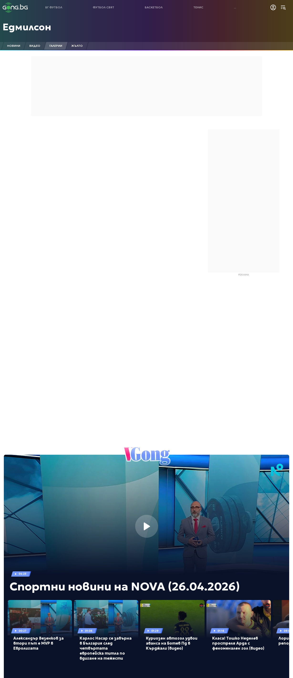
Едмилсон (27, 27)
